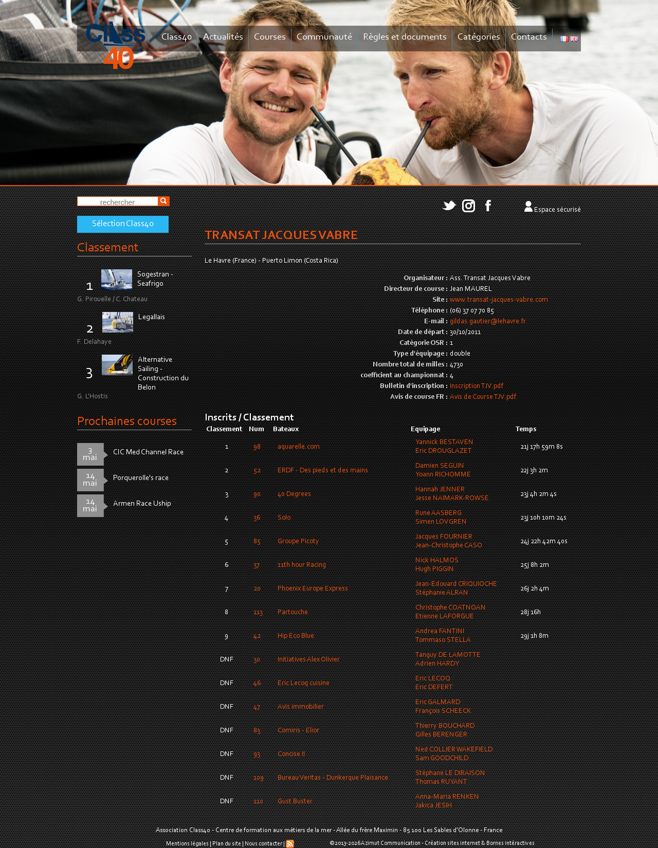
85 (257, 541)
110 (258, 801)
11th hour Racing (302, 565)
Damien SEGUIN (439, 466)
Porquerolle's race (141, 478)
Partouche (293, 612)
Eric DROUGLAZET (443, 451)
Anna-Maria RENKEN (447, 797)
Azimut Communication (391, 843)
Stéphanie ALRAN (441, 593)
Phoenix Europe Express (313, 589)
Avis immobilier (301, 707)
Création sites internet (452, 843)
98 (257, 447)
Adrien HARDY (437, 664)
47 (256, 707)
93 (256, 754)
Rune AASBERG (438, 513)
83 (256, 730)
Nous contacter (263, 844)
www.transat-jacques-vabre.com (499, 300)
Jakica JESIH (433, 805)
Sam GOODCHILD (441, 758)
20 (257, 589)
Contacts (529, 37)
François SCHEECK (443, 711)
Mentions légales (187, 844)
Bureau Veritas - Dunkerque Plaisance (333, 778)
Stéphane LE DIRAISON (450, 773)
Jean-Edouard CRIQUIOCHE (456, 584)
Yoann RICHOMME (443, 474)
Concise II (291, 754)
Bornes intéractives (510, 843)
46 (257, 683)
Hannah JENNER (440, 489)
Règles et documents (405, 37)
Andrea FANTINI (439, 631)
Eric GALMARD (437, 702)
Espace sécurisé (557, 210)
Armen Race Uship (142, 504)
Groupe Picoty (298, 541)
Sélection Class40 (123, 224)
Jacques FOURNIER (443, 537)
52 (257, 470)
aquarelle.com (299, 447)
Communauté (324, 37)
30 (256, 659)
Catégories (479, 37)
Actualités (223, 37)
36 (256, 518)
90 (257, 494)
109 (258, 778)
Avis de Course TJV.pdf (483, 397)
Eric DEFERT (434, 687)
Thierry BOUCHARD (444, 726)
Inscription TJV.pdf (476, 386)
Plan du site (226, 844)
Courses (270, 37)
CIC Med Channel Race (148, 452)
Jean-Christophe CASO (448, 545)
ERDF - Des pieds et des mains (323, 470)
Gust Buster (295, 801)
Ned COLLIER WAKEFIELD (453, 749)
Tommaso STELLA (443, 640)
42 (257, 636)
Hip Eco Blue (296, 636)
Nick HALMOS (437, 560)
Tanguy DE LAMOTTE (448, 655)
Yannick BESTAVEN (444, 442)
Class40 (176, 37)
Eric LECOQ (432, 679)
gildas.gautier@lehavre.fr (488, 321)
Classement (108, 248)
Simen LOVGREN (441, 522)
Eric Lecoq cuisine (304, 683)
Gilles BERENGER (441, 735)
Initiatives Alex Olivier (309, 659)
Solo (284, 518)
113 (258, 612)
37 (256, 565)
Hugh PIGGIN (434, 569)
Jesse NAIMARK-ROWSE (452, 498)
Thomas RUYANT (441, 782)
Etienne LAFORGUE (444, 616)
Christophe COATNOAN (450, 608)
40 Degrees (294, 494)
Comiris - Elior (298, 730)
